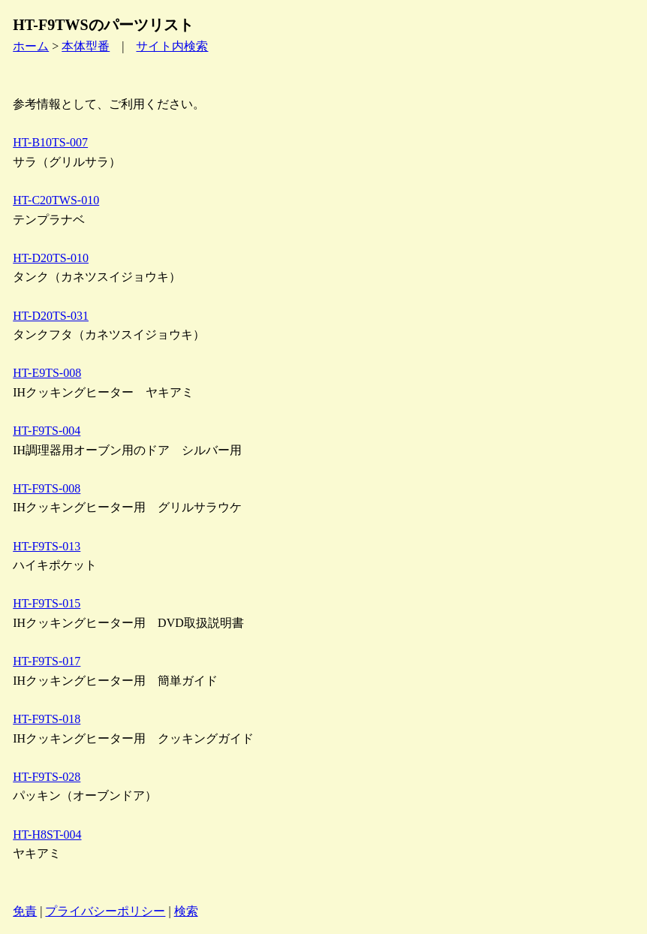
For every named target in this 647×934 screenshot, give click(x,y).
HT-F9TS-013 (46, 546)
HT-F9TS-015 (46, 603)
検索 (186, 911)
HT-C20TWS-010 (56, 200)
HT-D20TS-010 (51, 258)
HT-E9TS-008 (47, 372)
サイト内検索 (172, 46)
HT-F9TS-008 (46, 488)
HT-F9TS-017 (46, 661)
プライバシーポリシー (105, 911)
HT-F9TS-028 (46, 776)
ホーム (31, 46)
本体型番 (86, 46)
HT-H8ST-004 (47, 834)
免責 (25, 911)
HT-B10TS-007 (50, 142)
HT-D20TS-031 (51, 315)
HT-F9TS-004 (46, 430)
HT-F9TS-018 (46, 719)
